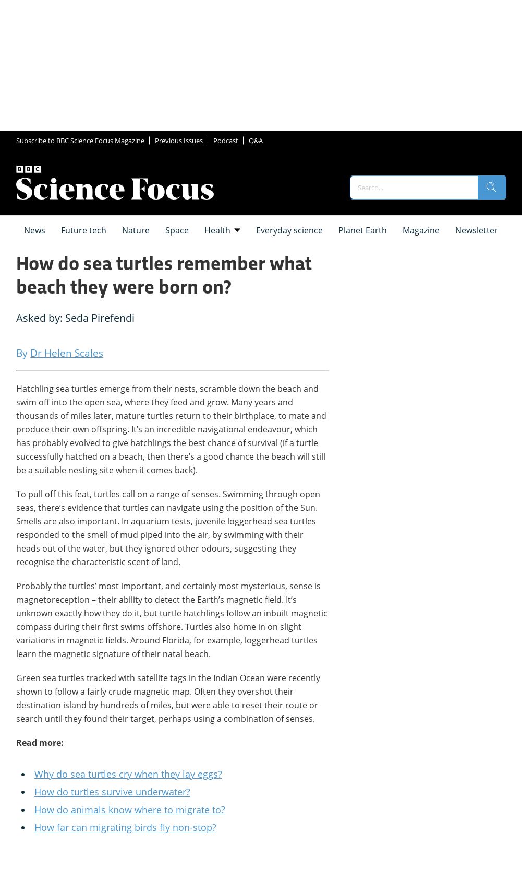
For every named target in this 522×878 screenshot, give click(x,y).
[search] (492, 187)
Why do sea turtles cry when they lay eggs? (128, 774)
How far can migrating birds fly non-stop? (125, 827)
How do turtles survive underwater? (112, 792)
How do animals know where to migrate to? (129, 809)
